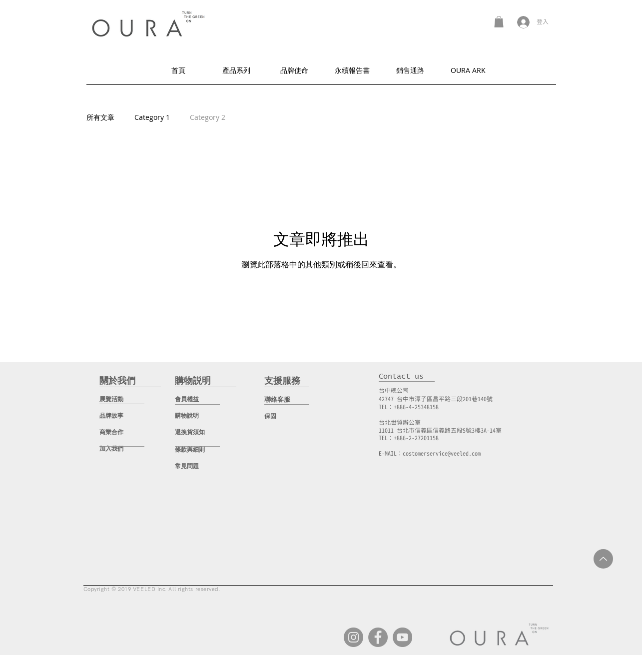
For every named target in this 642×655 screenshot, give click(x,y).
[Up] (603, 559)
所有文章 (100, 117)
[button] (499, 21)
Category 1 (152, 117)
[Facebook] (378, 637)
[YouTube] (402, 637)
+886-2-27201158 (416, 438)
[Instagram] (353, 637)
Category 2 (207, 117)
